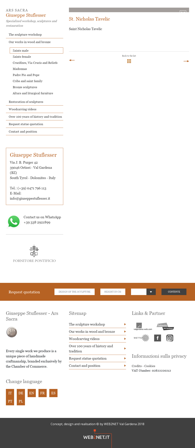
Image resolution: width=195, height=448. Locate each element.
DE (20, 393)
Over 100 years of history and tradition (35, 116)
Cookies (149, 366)
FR (42, 393)
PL (21, 401)
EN (31, 393)
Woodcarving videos (22, 109)
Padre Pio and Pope (26, 75)
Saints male (21, 50)
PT (10, 401)
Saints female (22, 56)
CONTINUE (174, 291)
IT (10, 393)
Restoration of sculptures (26, 101)
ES (53, 393)
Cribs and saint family (27, 81)
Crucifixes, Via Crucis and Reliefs (35, 62)
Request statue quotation (26, 124)
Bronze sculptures (25, 87)
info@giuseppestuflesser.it (30, 198)
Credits (137, 366)
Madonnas (20, 68)
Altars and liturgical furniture (33, 93)
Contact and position (23, 131)
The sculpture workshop (25, 34)
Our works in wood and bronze (30, 42)
